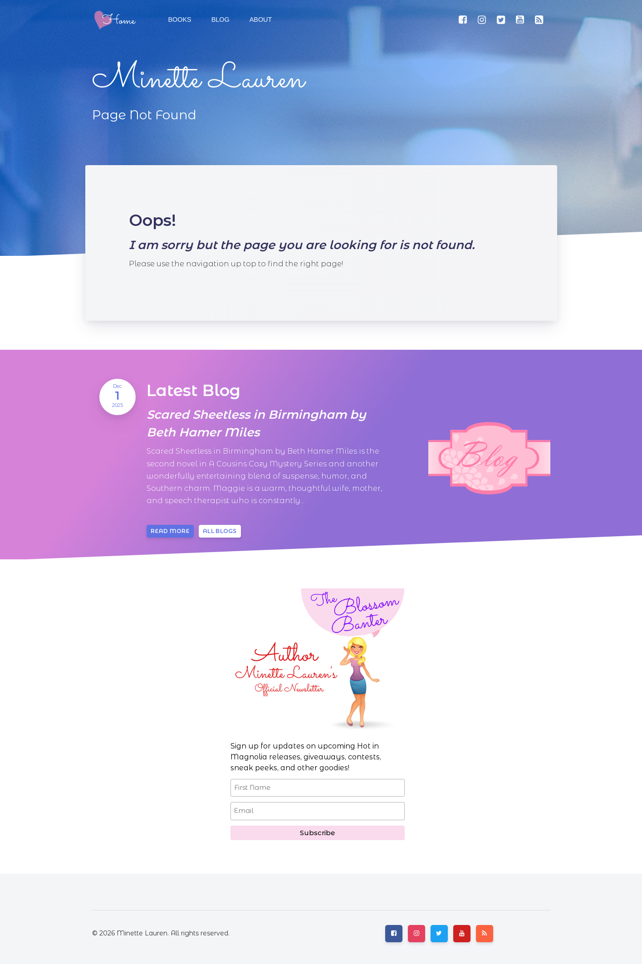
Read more (170, 531)
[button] (219, 20)
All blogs (220, 531)
